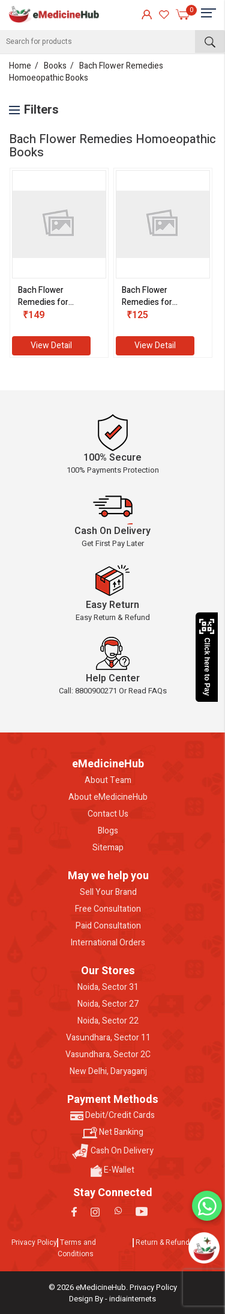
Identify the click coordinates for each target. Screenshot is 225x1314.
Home (20, 66)
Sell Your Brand (108, 892)
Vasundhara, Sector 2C (108, 1055)
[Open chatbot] (204, 1248)
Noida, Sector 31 (108, 987)
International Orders (108, 943)
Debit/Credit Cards (112, 1116)
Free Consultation (108, 909)
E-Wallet (112, 1170)
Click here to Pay (206, 657)
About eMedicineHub (108, 797)
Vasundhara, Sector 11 (108, 1038)
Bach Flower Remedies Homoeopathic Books (86, 72)
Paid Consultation (108, 926)
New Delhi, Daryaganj (108, 1072)
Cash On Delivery (113, 1151)
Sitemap (108, 848)
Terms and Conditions (77, 1248)
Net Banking (112, 1132)
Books (55, 66)
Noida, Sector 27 (108, 1004)
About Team (108, 781)
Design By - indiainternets (112, 1298)
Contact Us (108, 814)
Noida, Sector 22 (108, 1021)
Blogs (108, 831)
